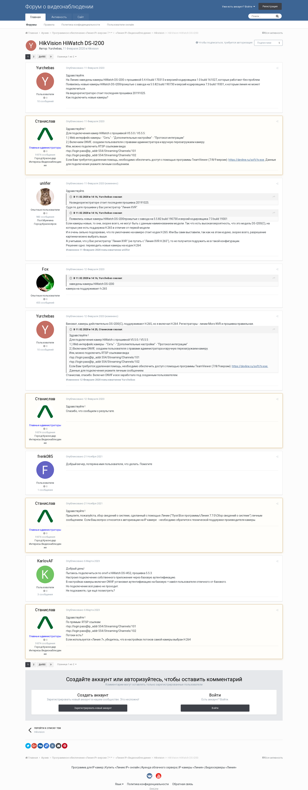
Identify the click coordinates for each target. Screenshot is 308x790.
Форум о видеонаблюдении (59, 6)
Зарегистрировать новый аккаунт (93, 703)
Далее (42, 57)
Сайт (81, 17)
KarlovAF (45, 556)
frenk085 (45, 452)
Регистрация (270, 6)
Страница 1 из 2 (66, 56)
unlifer (45, 179)
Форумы (31, 24)
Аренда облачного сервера (159, 762)
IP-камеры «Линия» (191, 762)
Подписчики (264, 42)
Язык (119, 779)
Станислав (45, 116)
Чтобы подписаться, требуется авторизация (225, 42)
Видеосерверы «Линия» (220, 762)
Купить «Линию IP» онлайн (122, 762)
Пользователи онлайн (120, 24)
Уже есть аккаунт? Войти (238, 6)
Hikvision (93, 48)
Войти (215, 703)
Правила (49, 24)
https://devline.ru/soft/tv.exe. (245, 155)
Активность (59, 17)
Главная (35, 17)
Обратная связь (182, 779)
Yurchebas (55, 48)
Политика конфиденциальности (80, 24)
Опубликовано (84, 67)
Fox (45, 264)
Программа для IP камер (87, 762)
